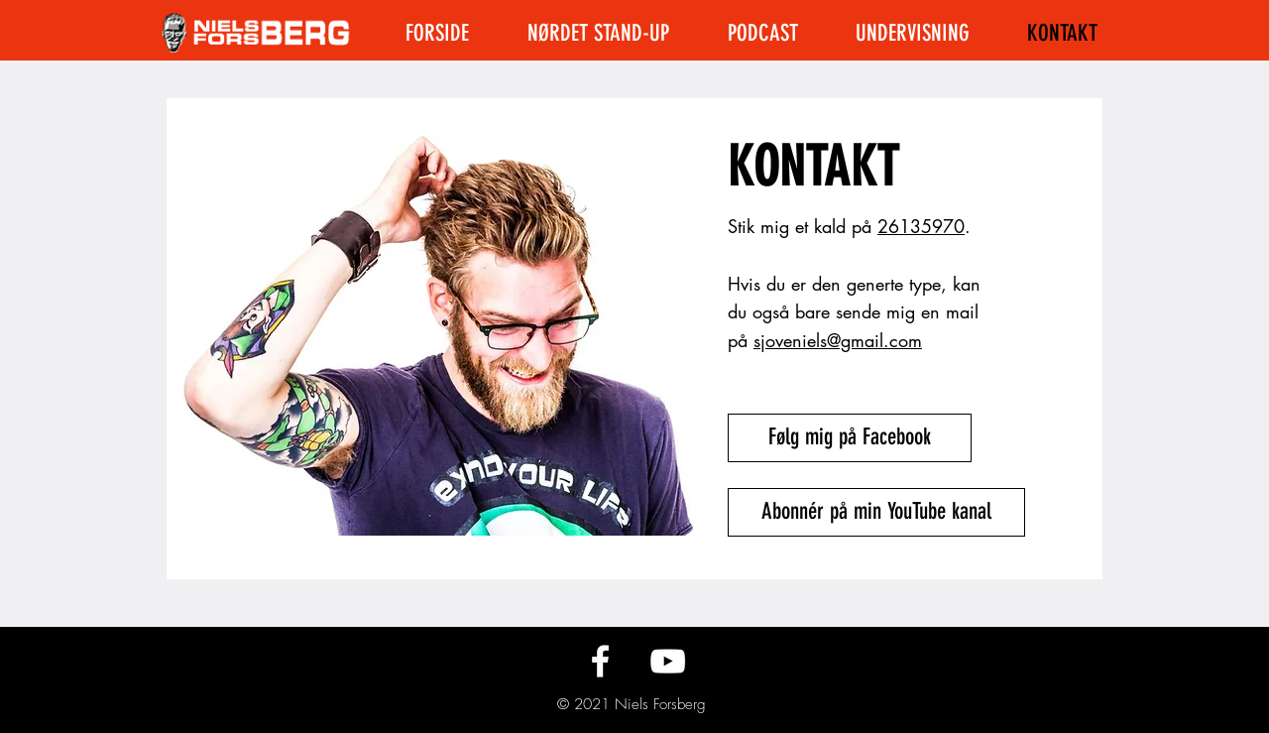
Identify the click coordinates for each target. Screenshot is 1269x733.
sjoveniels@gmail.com (837, 340)
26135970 (921, 226)
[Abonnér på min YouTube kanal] (876, 512)
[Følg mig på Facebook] (850, 438)
